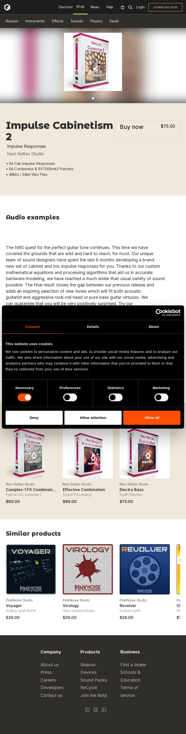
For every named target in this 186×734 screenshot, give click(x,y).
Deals (114, 21)
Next (177, 535)
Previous (165, 535)
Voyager (14, 605)
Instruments (35, 21)
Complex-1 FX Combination (31, 489)
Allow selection (93, 418)
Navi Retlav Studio (25, 153)
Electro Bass (132, 489)
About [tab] (153, 327)
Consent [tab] (32, 327)
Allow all (152, 418)
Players (96, 21)
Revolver (128, 605)
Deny (34, 418)
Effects (57, 21)
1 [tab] (93, 98)
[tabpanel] (93, 62)
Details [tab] (93, 327)
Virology (71, 605)
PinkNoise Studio (19, 600)
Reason (12, 21)
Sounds (77, 21)
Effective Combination (84, 489)
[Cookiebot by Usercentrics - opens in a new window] (159, 312)
